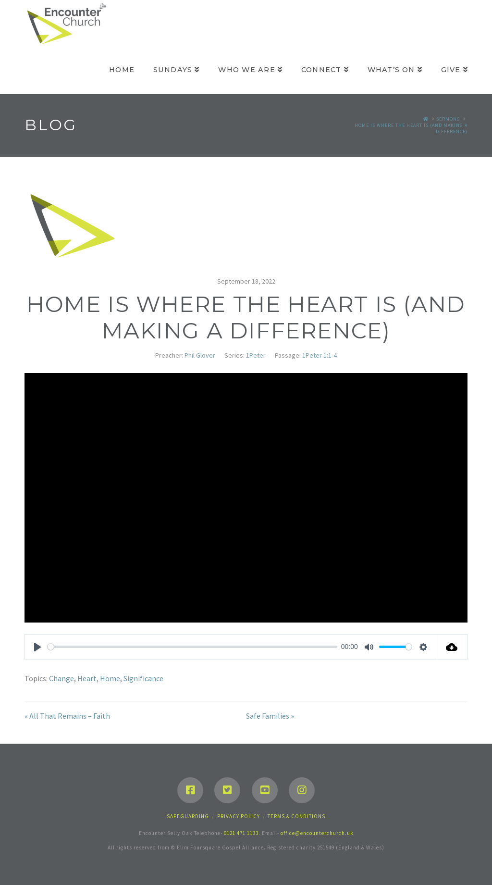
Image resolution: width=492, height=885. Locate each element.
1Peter (256, 355)
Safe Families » (270, 716)
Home (110, 678)
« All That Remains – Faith (67, 716)
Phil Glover (199, 355)
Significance (143, 678)
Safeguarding (188, 816)
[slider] (192, 646)
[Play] (37, 647)
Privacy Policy (238, 816)
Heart (87, 678)
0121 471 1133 (241, 833)
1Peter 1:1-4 (319, 355)
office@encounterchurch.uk (317, 833)
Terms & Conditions (296, 816)
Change (61, 678)
